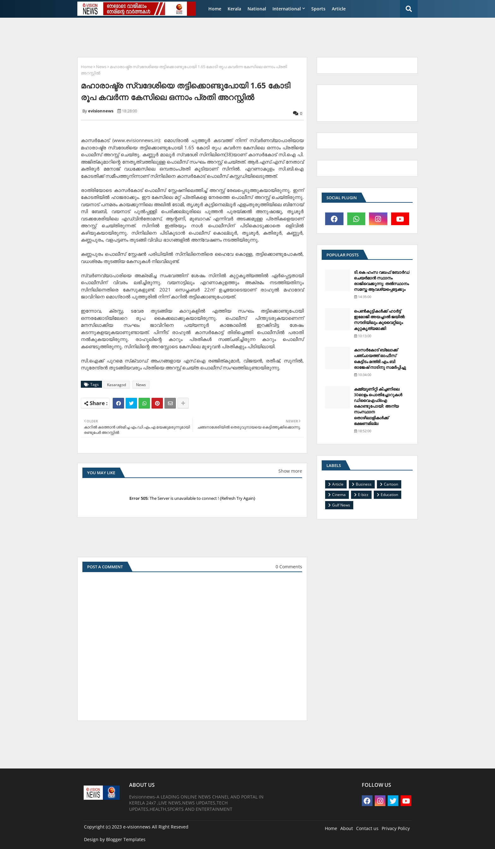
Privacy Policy (396, 828)
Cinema (339, 494)
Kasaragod (116, 384)
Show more (290, 471)
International (286, 9)
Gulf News (341, 505)
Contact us (367, 828)
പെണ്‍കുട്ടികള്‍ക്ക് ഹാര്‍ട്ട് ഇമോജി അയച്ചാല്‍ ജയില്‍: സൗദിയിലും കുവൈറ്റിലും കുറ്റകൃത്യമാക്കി (379, 319)
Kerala (234, 9)
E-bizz (363, 494)
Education (389, 494)
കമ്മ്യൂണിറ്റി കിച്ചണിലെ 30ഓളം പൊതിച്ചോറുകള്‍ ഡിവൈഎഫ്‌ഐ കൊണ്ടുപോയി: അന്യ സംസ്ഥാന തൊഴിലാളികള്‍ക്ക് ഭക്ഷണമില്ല (378, 406)
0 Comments (289, 567)
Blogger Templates (126, 839)
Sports (318, 9)
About (346, 828)
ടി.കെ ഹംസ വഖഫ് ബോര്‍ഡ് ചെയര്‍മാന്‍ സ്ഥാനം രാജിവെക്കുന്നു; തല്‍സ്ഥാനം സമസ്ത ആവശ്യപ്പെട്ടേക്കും (381, 280)
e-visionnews (137, 827)
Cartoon (391, 484)
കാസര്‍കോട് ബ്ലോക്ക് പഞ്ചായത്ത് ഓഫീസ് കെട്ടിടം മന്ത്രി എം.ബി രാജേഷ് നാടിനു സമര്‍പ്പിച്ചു (380, 358)
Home (214, 9)
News (101, 66)
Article (339, 9)
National (257, 9)
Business (364, 484)
